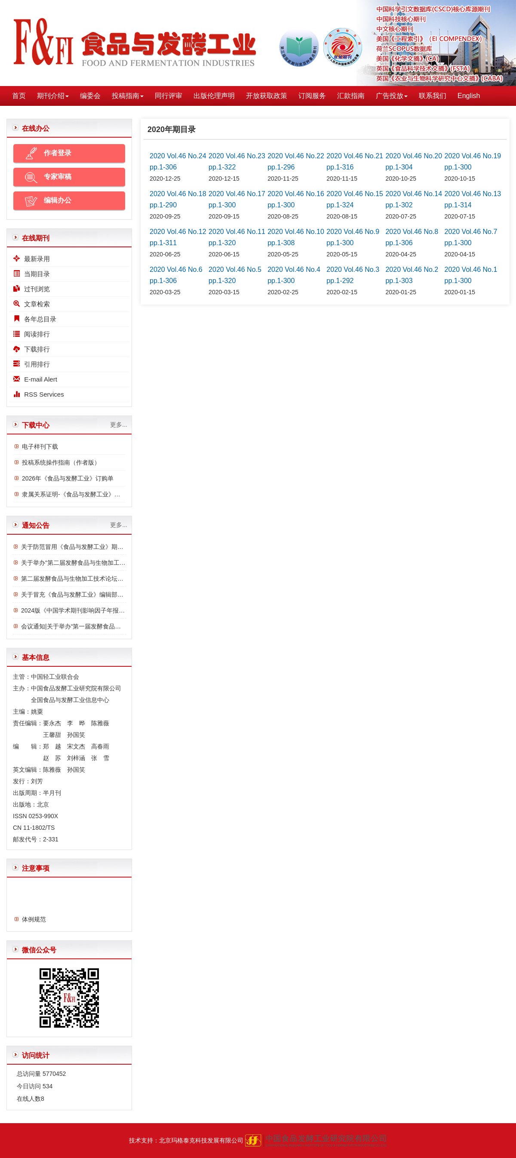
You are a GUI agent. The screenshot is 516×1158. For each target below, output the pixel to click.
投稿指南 (128, 95)
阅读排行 (31, 334)
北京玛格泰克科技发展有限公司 (201, 1140)
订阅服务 (312, 95)
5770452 (54, 1073)
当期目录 (31, 273)
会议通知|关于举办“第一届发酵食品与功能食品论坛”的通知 (99, 626)
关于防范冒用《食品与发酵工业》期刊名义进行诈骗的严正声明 (105, 546)
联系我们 (432, 95)
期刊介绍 (53, 95)
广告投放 (392, 95)
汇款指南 (351, 95)
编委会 (90, 95)
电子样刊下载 (40, 446)
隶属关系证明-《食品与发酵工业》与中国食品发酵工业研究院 (104, 494)
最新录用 (31, 258)
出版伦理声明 (214, 95)
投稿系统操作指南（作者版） (61, 462)
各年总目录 (34, 319)
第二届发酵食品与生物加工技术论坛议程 (75, 578)
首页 (19, 95)
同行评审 (168, 95)
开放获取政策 (266, 95)
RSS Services (38, 394)
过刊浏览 (31, 289)
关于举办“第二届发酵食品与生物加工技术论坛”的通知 (92, 562)
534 (47, 1086)
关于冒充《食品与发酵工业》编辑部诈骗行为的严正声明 (96, 594)
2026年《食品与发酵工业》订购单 (68, 478)
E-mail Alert (35, 379)
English (469, 95)
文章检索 (31, 304)
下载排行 (31, 349)
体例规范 (34, 922)
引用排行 (31, 364)
